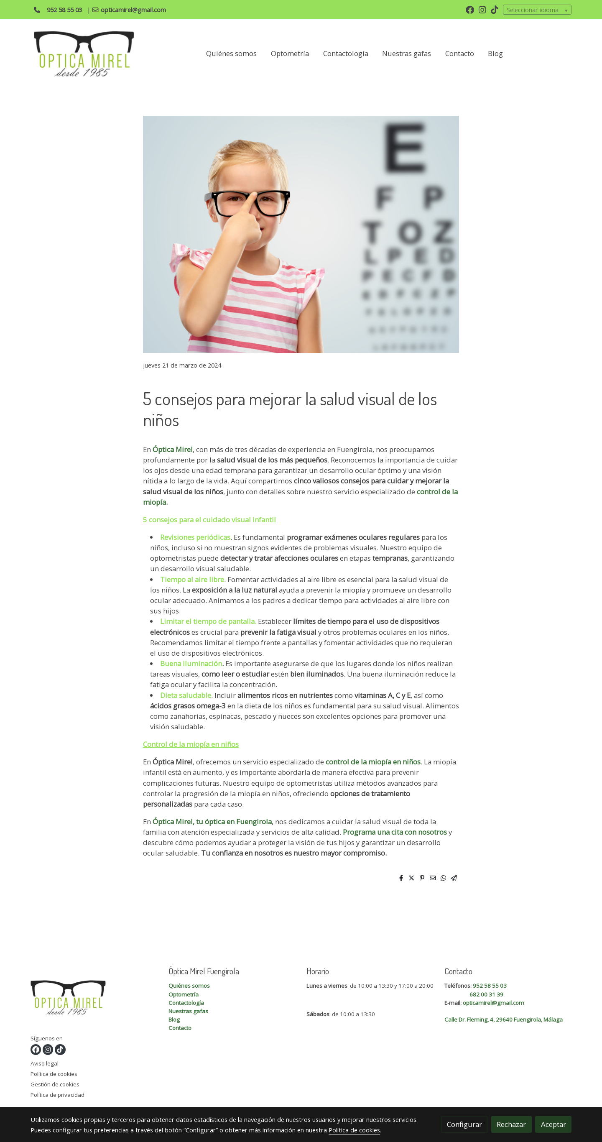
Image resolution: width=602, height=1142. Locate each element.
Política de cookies (54, 1074)
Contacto (179, 1028)
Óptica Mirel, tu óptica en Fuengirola (212, 821)
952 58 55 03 (490, 985)
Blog (174, 1019)
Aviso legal (45, 1063)
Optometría (183, 994)
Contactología (186, 1003)
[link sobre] (94, 999)
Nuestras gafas (188, 1011)
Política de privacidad (57, 1095)
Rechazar (511, 1124)
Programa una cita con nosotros (396, 832)
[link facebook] (470, 9)
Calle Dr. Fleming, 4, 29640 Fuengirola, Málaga (503, 1019)
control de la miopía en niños (372, 761)
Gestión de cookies (55, 1084)
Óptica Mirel (172, 449)
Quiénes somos (189, 985)
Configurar (464, 1124)
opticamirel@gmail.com (493, 1003)
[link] (84, 53)
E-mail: (453, 1003)
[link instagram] (482, 9)
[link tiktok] (494, 9)
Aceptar (553, 1124)
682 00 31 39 (486, 994)
